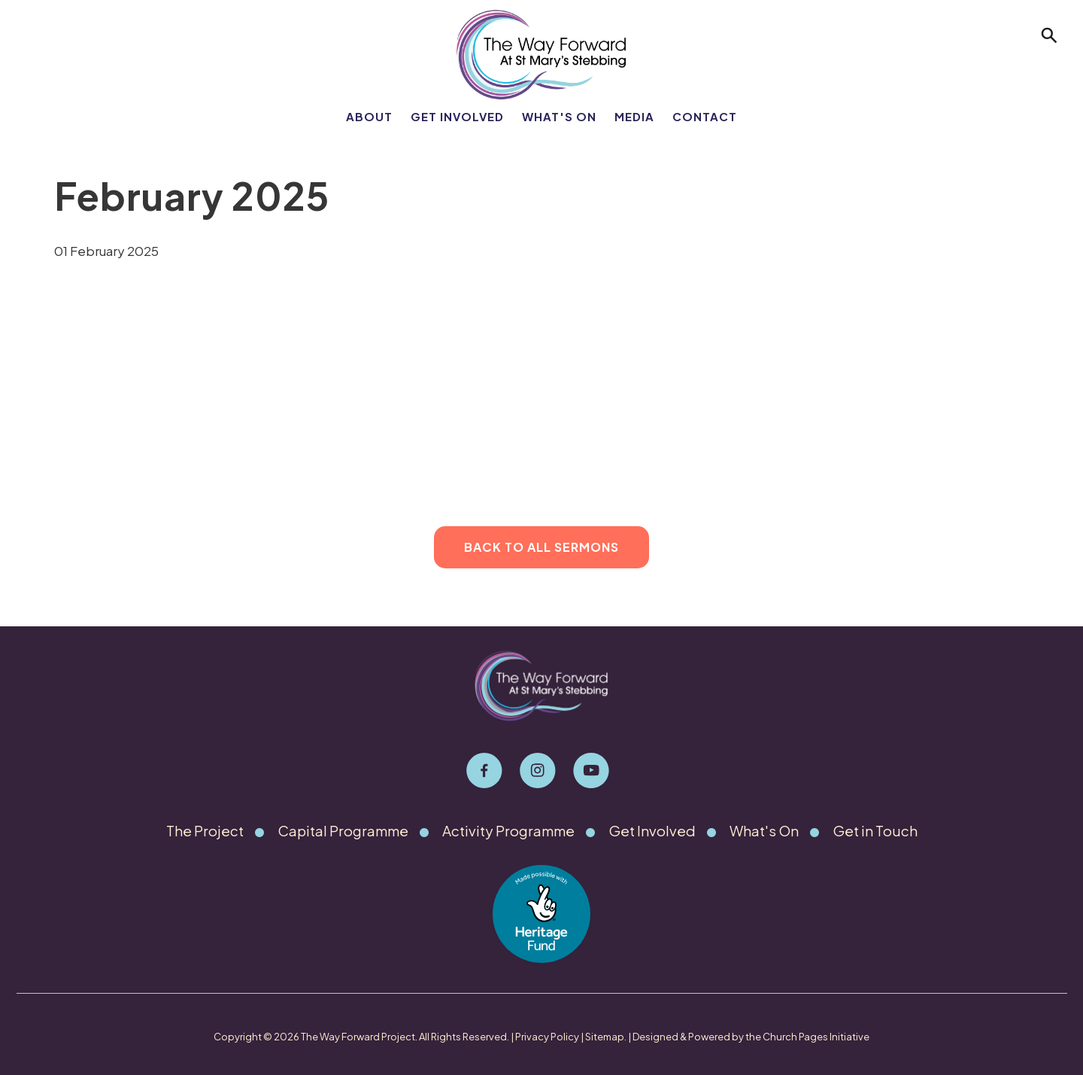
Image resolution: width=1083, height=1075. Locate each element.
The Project (204, 830)
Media (634, 116)
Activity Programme (511, 830)
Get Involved (457, 116)
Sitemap (604, 1037)
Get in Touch (877, 830)
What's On (559, 116)
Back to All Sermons (541, 547)
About (369, 116)
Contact (704, 116)
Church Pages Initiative (816, 1037)
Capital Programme (343, 830)
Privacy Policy (547, 1037)
